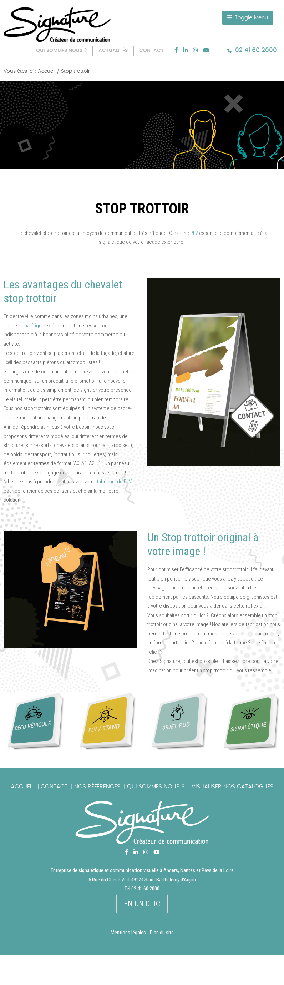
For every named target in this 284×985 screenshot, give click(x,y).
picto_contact (257, 419)
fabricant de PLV (114, 481)
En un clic (142, 903)
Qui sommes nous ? (156, 786)
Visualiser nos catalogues (232, 786)
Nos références (97, 786)
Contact (54, 786)
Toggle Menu (247, 17)
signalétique (31, 325)
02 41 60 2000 (256, 50)
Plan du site (162, 932)
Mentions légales (128, 932)
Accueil (22, 786)
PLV (194, 233)
